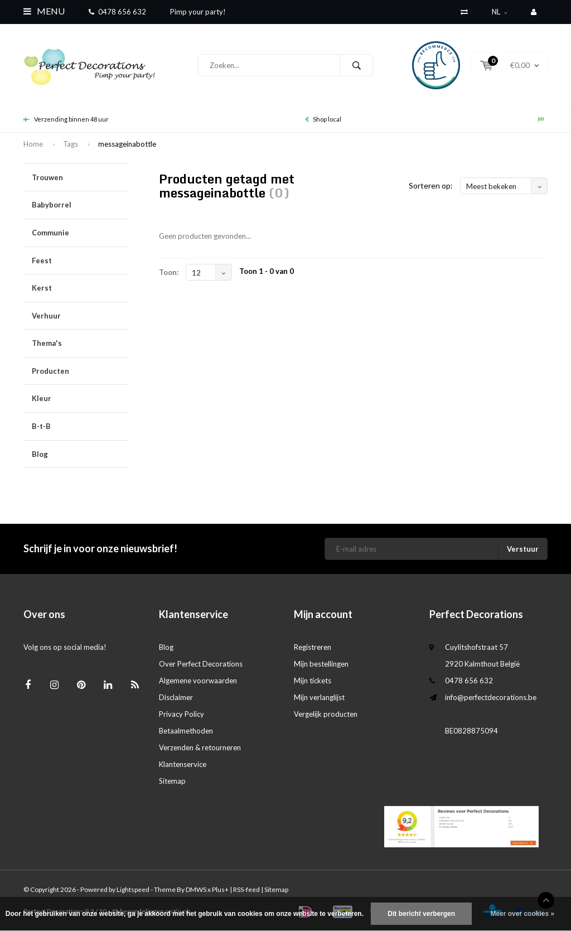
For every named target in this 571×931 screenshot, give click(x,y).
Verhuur (80, 316)
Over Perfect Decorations (201, 663)
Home (33, 143)
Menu (44, 11)
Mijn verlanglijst (319, 697)
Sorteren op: (431, 185)
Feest (80, 260)
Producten (80, 371)
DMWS (196, 889)
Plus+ (220, 889)
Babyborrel (80, 205)
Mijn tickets (312, 680)
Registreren (312, 647)
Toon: (168, 272)
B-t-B (80, 426)
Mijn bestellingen (321, 663)
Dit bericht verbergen (421, 914)
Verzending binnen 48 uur (66, 119)
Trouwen (80, 177)
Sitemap (172, 780)
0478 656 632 (117, 11)
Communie (80, 233)
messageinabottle (127, 143)
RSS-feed (246, 889)
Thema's (80, 343)
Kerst (80, 288)
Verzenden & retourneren (200, 747)
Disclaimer (176, 697)
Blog (40, 454)
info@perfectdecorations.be (490, 697)
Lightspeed (133, 889)
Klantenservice (182, 764)
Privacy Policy (181, 714)
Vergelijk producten (325, 714)
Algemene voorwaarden (198, 680)
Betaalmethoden (186, 730)
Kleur (80, 398)
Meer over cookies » (522, 914)
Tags (70, 143)
